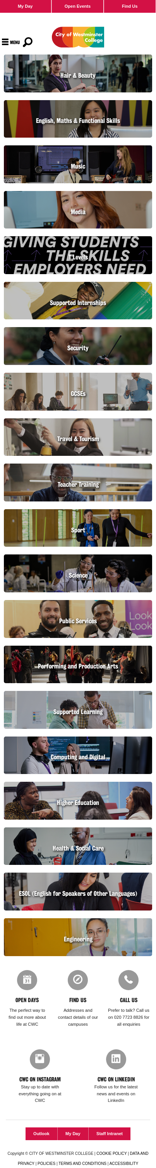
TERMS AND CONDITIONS (82, 1163)
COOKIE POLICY (111, 1153)
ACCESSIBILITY (124, 1163)
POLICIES (46, 1163)
